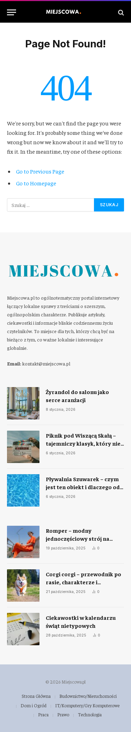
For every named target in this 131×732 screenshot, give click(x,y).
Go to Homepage (36, 182)
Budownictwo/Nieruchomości (88, 696)
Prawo (63, 714)
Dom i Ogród (33, 705)
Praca (43, 714)
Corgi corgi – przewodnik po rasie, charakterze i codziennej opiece (83, 581)
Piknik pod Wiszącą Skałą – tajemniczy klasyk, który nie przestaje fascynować (83, 443)
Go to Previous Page (40, 171)
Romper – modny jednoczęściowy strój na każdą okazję (77, 538)
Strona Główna (36, 696)
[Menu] (11, 12)
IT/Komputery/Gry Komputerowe (87, 705)
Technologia (90, 714)
